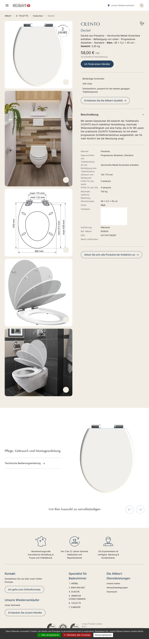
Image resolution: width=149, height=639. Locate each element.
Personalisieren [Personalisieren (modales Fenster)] (103, 634)
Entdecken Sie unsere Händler (25, 612)
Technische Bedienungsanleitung (25, 463)
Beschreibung (112, 114)
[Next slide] (140, 510)
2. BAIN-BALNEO (77, 587)
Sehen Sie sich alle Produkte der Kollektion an (111, 254)
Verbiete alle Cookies (77, 634)
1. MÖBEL (73, 583)
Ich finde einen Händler (97, 64)
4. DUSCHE (74, 591)
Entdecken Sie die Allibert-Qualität (105, 100)
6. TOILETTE (75, 603)
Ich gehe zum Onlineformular (24, 589)
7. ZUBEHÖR (74, 607)
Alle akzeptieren (49, 634)
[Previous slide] (130, 510)
